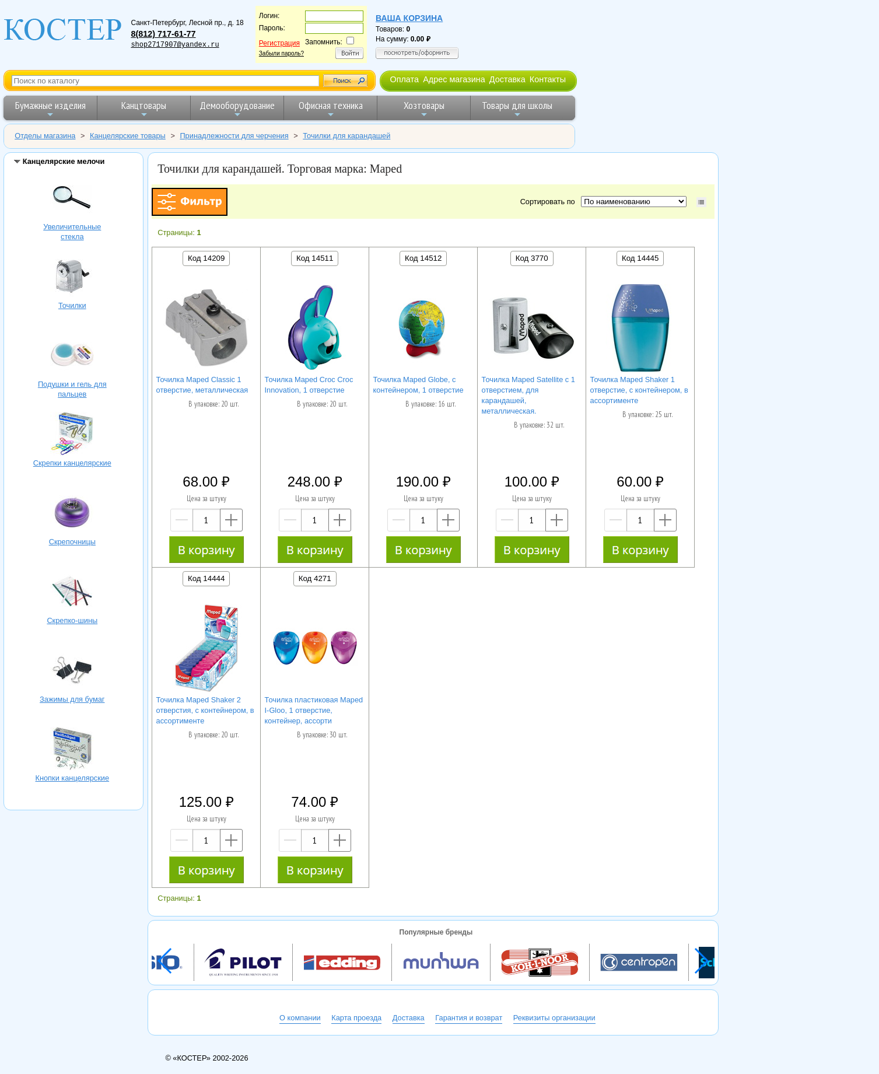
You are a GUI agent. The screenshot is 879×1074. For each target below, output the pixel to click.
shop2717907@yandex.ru (175, 45)
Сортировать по (549, 201)
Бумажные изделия (50, 109)
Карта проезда (356, 1017)
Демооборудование (237, 109)
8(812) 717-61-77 (163, 34)
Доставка (507, 79)
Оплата (404, 79)
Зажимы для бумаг (72, 671)
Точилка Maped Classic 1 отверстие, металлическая (202, 384)
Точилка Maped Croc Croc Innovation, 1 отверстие (309, 384)
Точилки (72, 277)
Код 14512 (423, 258)
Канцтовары (143, 109)
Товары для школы (517, 109)
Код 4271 (315, 578)
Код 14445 (640, 258)
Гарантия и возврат (468, 1017)
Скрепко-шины (72, 592)
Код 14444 (206, 578)
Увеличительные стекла (72, 199)
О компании (300, 1017)
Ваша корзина (409, 18)
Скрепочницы (72, 514)
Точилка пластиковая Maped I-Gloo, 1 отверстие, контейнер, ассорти (314, 710)
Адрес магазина (454, 79)
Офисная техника (331, 109)
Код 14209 (206, 258)
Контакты (548, 79)
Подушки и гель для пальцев (72, 356)
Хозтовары (424, 109)
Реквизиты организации (554, 1017)
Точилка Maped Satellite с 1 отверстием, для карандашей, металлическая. (528, 395)
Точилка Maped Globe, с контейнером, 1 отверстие (418, 384)
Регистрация (279, 43)
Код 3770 (532, 258)
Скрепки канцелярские (72, 435)
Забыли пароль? (281, 53)
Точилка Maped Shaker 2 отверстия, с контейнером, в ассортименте (205, 710)
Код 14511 (314, 258)
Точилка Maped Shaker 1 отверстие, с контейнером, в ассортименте (639, 390)
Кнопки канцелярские (72, 750)
